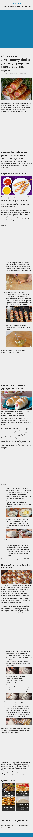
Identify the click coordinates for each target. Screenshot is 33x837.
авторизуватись (6, 827)
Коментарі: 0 (23, 73)
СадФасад (16, 4)
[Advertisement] (16, 31)
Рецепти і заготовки (13, 73)
